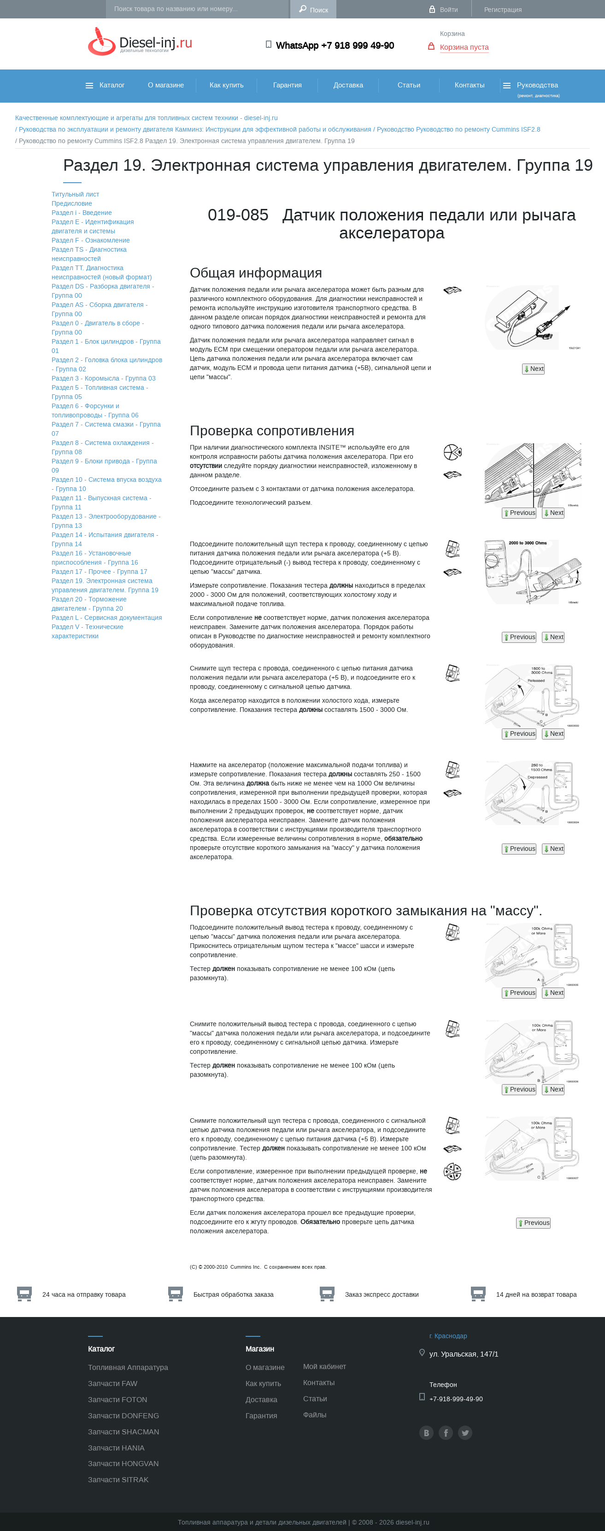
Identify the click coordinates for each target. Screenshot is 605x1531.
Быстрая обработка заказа (234, 1294)
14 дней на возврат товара (536, 1294)
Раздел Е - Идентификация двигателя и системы (93, 227)
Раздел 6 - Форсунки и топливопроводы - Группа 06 (95, 411)
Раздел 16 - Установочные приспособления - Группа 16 (95, 558)
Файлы (315, 1415)
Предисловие (72, 203)
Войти (449, 10)
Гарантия (287, 85)
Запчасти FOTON (117, 1399)
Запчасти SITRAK (118, 1480)
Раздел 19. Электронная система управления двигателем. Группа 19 (105, 586)
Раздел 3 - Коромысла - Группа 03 (104, 378)
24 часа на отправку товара (84, 1294)
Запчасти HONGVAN (123, 1463)
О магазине (166, 85)
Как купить (227, 85)
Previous (519, 512)
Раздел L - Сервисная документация (107, 617)
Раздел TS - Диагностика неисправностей (89, 254)
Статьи (409, 85)
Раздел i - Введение (82, 212)
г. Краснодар (448, 1336)
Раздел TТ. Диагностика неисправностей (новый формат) (102, 273)
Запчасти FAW (112, 1383)
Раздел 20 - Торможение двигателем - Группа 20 (89, 604)
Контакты (470, 85)
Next (533, 368)
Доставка (348, 85)
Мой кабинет (324, 1366)
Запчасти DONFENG (123, 1416)
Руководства (530, 89)
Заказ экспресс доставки (382, 1294)
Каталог (105, 85)
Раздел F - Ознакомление (91, 240)
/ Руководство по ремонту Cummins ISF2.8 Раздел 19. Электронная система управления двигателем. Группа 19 (185, 141)
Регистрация (503, 10)
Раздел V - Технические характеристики (87, 632)
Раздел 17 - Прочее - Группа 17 (99, 571)
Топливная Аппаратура (128, 1367)
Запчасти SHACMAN (123, 1432)
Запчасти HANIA (116, 1448)
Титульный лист (75, 194)
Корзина (452, 33)
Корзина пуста (464, 47)
